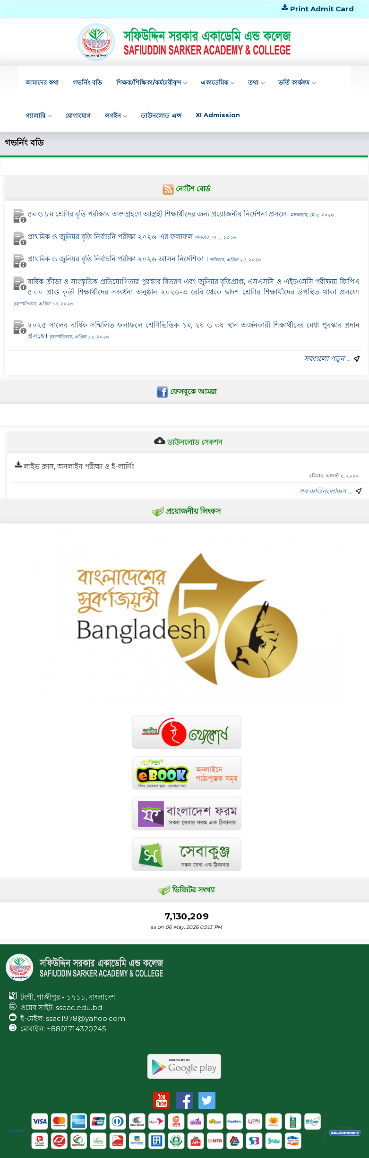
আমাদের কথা (42, 82)
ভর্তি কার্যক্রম (296, 82)
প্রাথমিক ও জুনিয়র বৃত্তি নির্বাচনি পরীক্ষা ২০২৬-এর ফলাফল (132, 236)
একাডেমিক (217, 82)
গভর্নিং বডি (87, 82)
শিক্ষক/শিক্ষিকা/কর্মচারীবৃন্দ (151, 82)
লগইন (116, 115)
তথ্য (256, 82)
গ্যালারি (38, 115)
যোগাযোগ (78, 115)
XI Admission (218, 115)
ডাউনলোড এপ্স (161, 115)
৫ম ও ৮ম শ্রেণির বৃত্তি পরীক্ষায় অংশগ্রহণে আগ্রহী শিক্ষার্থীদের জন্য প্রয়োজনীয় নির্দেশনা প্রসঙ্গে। (181, 214)
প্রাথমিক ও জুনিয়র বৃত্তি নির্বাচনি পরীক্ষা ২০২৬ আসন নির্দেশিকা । (145, 258)
